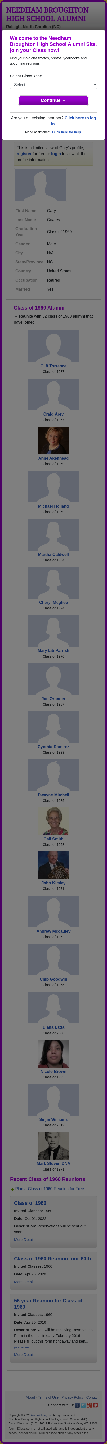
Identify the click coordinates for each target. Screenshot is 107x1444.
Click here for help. (67, 132)
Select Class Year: (26, 76)
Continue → (53, 100)
